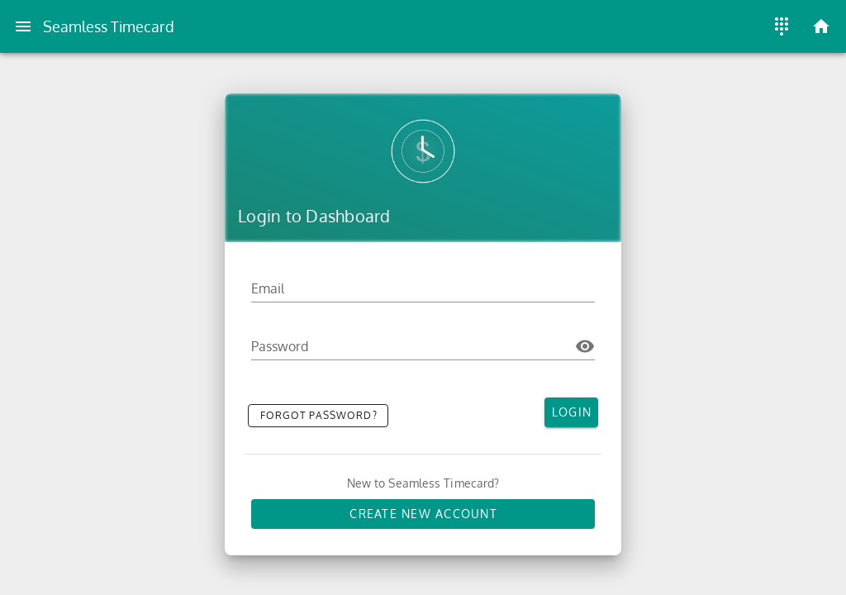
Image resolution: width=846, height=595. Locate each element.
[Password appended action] (585, 346)
